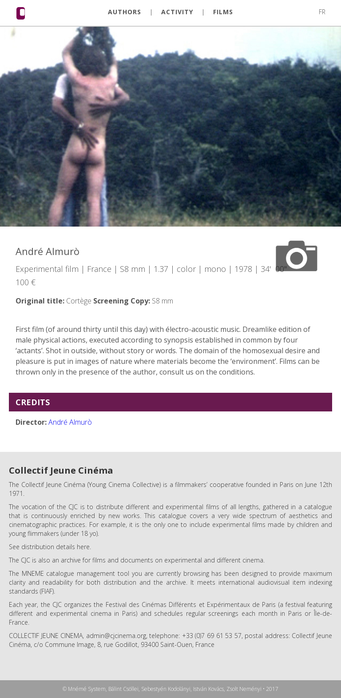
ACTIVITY (177, 12)
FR (322, 12)
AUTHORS (124, 12)
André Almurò (70, 422)
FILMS (223, 12)
